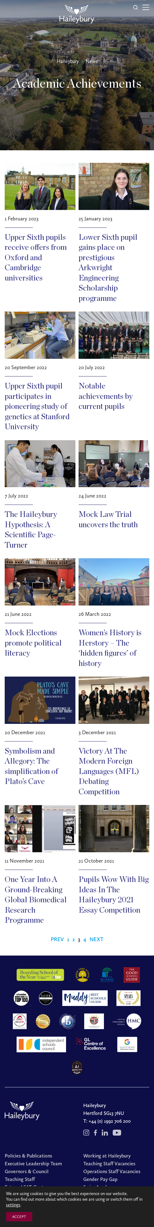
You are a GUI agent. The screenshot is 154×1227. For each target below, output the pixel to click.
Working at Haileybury (107, 1156)
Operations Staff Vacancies (111, 1171)
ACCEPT (19, 1216)
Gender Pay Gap (100, 1179)
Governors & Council (27, 1171)
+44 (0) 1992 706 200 (110, 1121)
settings (13, 1205)
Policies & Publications (28, 1156)
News (92, 61)
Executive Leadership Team (33, 1164)
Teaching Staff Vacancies (109, 1164)
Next (97, 939)
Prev (57, 939)
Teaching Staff (20, 1179)
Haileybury (68, 61)
